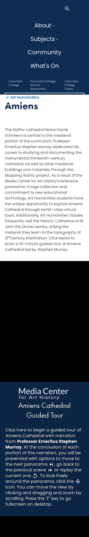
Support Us (44, 98)
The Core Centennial (13, 8)
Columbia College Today (71, 85)
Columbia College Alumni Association (43, 85)
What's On (44, 66)
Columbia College (16, 83)
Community (44, 52)
